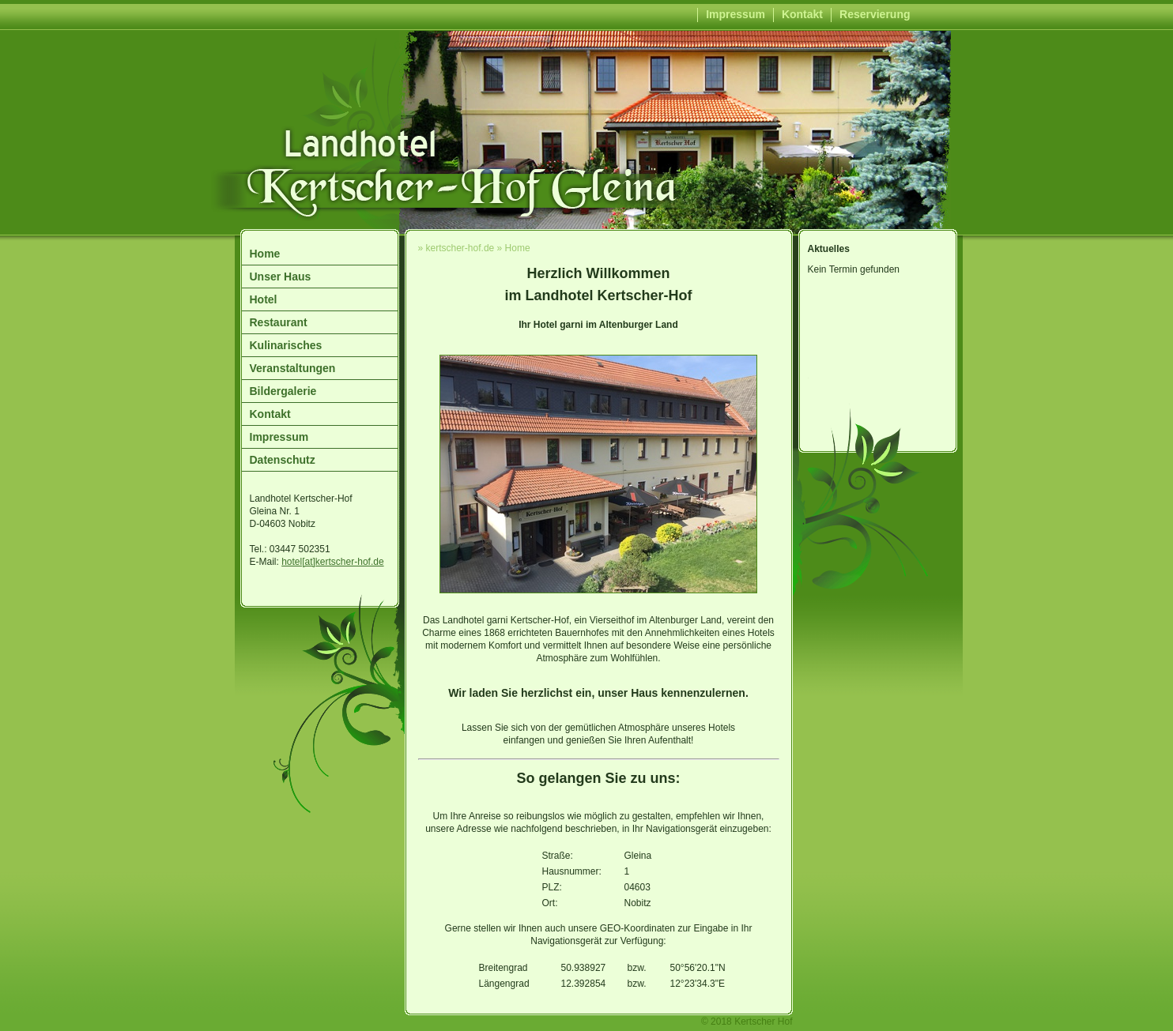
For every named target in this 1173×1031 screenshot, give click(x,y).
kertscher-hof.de (460, 248)
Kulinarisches (286, 345)
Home (265, 253)
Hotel (263, 299)
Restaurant (278, 322)
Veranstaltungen (293, 368)
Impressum (735, 14)
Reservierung (874, 14)
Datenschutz (282, 459)
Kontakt (802, 14)
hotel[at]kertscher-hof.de (332, 561)
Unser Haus (280, 276)
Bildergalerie (283, 391)
